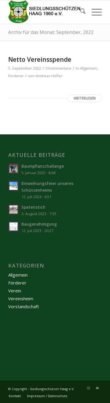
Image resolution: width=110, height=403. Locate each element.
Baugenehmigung (39, 224)
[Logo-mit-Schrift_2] (45, 12)
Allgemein (88, 68)
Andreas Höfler (48, 75)
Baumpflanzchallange (42, 166)
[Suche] (80, 12)
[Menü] (94, 12)
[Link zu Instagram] (88, 388)
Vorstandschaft (23, 306)
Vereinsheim (20, 298)
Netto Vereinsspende (39, 59)
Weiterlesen (85, 98)
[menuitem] (80, 12)
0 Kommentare (58, 68)
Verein (14, 291)
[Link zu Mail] (97, 388)
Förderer (16, 75)
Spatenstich (33, 207)
